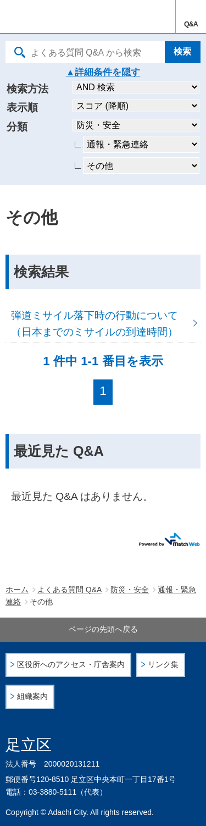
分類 (17, 127)
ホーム (17, 589)
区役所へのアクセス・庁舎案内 (71, 664)
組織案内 (32, 696)
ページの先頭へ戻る (103, 629)
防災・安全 (129, 589)
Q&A (191, 24)
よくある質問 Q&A (69, 589)
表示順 (22, 107)
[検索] (183, 52)
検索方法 (27, 89)
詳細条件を (98, 72)
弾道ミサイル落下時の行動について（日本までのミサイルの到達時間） (103, 323)
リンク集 (163, 664)
